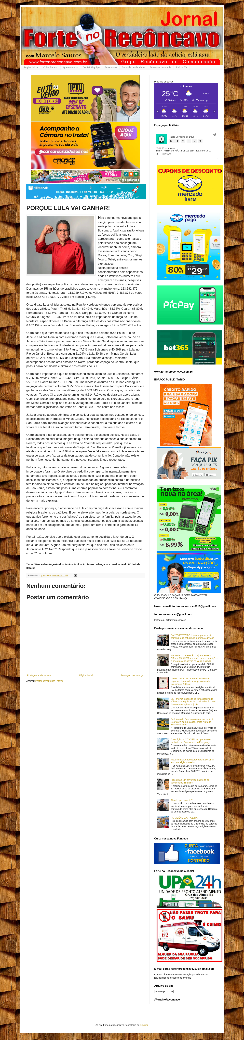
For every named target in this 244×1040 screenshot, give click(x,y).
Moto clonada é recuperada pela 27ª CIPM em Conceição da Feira (192, 761)
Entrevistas (111, 67)
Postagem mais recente (39, 675)
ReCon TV (181, 67)
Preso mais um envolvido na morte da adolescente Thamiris (190, 781)
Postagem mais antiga (132, 675)
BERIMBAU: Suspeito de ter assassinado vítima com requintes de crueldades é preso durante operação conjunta (193, 702)
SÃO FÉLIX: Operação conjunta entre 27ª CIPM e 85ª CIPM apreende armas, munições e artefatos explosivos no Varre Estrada (194, 658)
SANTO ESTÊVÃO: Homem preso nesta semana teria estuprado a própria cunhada (192, 636)
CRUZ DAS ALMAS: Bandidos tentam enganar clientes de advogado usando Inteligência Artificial (190, 681)
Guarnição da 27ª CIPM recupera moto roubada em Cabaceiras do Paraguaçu (191, 740)
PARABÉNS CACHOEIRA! (184, 817)
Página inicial (31, 67)
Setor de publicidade (133, 67)
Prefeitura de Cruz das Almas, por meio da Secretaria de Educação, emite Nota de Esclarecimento (192, 722)
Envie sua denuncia (160, 67)
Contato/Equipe (91, 67)
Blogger (144, 1025)
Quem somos (70, 67)
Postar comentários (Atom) (49, 681)
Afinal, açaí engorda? (181, 800)
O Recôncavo (50, 67)
